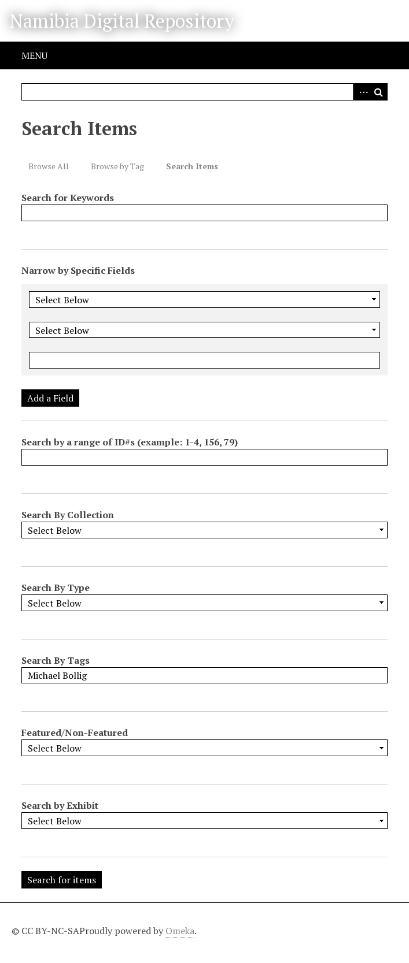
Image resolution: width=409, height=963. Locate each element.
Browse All (48, 166)
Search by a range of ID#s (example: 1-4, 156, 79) (129, 442)
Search (379, 92)
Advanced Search (361, 92)
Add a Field (50, 398)
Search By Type (55, 587)
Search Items (192, 166)
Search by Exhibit (59, 805)
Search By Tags (55, 660)
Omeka (179, 930)
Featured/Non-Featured (74, 732)
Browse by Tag (117, 166)
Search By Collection (67, 514)
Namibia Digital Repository (121, 21)
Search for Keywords (67, 197)
